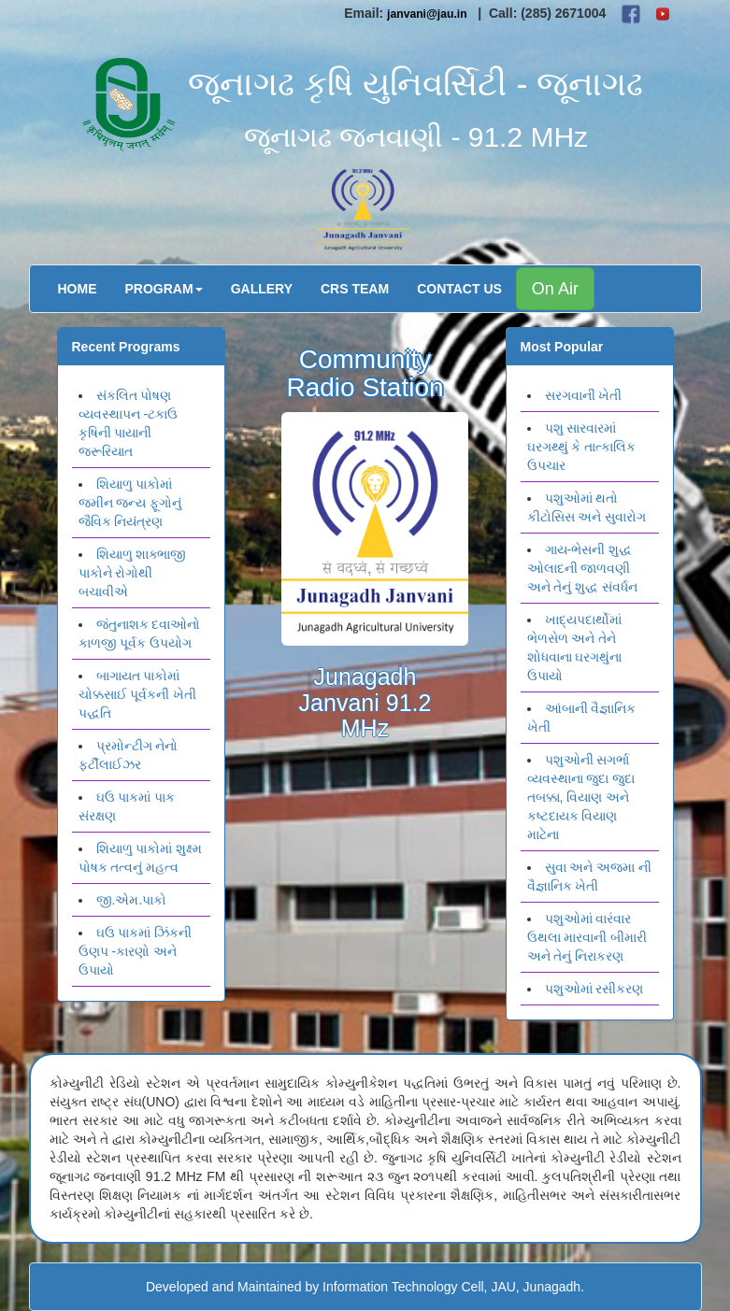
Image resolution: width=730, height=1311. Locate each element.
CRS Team (355, 288)
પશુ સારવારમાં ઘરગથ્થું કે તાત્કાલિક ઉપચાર (582, 446)
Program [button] (164, 288)
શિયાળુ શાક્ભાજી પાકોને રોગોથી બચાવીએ (133, 573)
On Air (555, 288)
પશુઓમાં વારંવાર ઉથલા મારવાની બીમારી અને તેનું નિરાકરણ (587, 937)
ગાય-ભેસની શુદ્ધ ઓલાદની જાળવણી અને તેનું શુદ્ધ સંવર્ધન (582, 568)
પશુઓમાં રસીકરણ (594, 988)
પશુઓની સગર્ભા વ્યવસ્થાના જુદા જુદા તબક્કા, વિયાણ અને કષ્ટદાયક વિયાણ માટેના (581, 797)
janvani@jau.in (427, 14)
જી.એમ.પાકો (131, 899)
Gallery (262, 288)
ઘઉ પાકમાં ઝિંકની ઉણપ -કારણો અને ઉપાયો (136, 951)
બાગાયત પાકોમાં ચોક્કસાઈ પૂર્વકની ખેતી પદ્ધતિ (138, 694)
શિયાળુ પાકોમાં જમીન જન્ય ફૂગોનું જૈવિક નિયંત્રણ (130, 503)
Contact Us (459, 288)
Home (77, 288)
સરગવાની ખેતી (584, 395)
